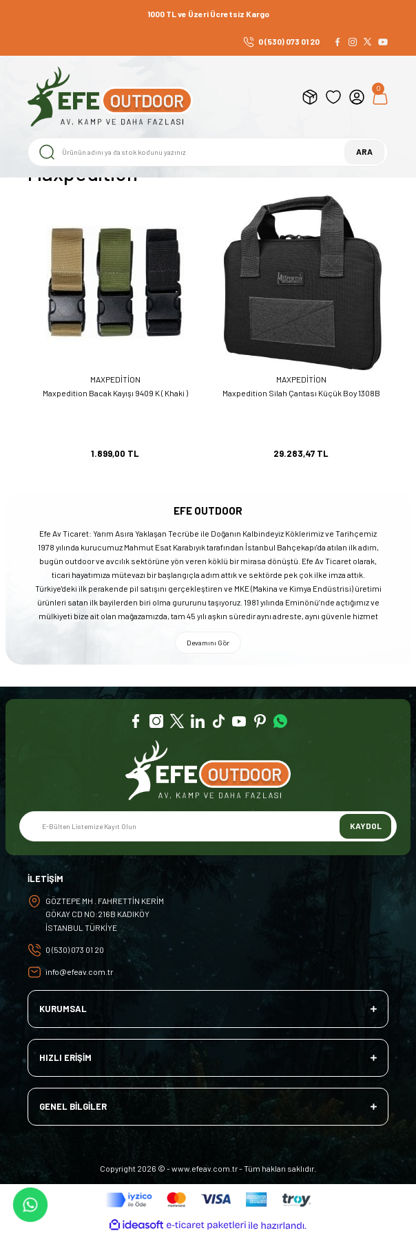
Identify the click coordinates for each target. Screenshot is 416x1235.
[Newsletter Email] (208, 826)
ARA (364, 151)
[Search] (208, 152)
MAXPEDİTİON (115, 379)
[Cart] (380, 97)
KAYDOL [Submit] (366, 825)
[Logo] (110, 97)
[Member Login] (357, 97)
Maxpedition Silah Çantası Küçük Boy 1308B (301, 393)
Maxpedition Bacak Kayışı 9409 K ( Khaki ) (115, 393)
